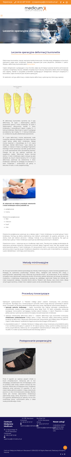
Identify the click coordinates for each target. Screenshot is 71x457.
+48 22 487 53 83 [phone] (23, 2)
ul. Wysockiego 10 (11, 430)
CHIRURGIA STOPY (59, 425)
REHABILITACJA (58, 429)
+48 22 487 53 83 (11, 435)
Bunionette (31, 64)
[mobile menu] (1, 15)
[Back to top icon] (65, 448)
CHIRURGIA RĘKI (58, 427)
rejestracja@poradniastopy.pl (29, 426)
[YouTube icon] (64, 2)
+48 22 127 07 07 (27, 422)
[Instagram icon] (67, 2)
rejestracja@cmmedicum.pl (13, 439)
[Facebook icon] (61, 2)
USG (54, 431)
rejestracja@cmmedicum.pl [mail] (46, 2)
